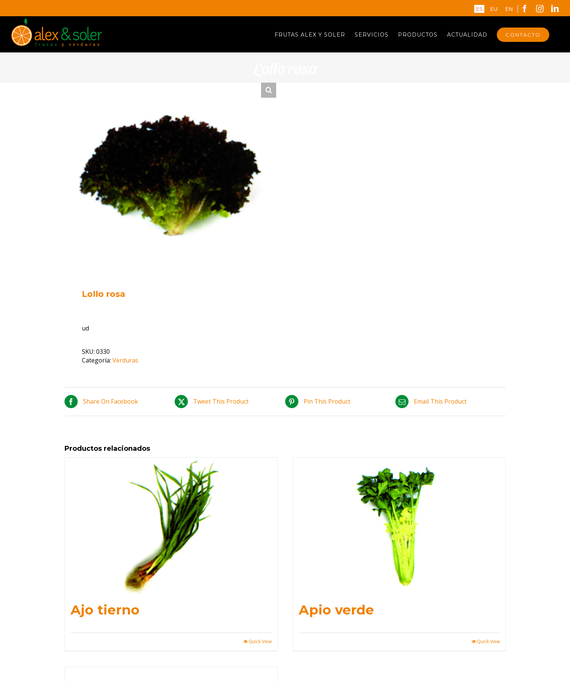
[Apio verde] (399, 526)
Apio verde (336, 610)
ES (479, 8)
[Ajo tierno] (171, 526)
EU (494, 8)
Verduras (125, 360)
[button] (268, 90)
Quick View (260, 642)
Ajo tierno (105, 610)
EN (509, 8)
